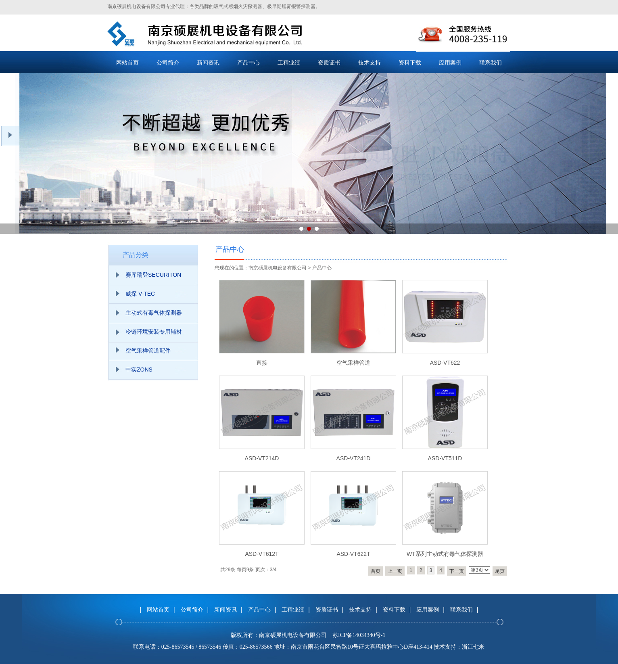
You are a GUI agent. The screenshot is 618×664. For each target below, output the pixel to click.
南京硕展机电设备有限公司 (277, 268)
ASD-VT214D (262, 458)
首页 (375, 571)
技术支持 (369, 62)
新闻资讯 (208, 62)
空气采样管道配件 (148, 350)
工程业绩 (289, 62)
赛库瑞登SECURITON (153, 274)
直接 (261, 362)
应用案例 (450, 62)
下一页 (456, 571)
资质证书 (329, 62)
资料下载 (410, 62)
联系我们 (490, 62)
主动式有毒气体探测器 (153, 312)
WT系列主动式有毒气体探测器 (445, 554)
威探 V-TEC (140, 293)
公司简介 (168, 62)
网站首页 (127, 62)
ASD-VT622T (353, 554)
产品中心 (248, 62)
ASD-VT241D (353, 458)
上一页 (395, 571)
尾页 (500, 571)
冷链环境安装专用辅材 (153, 331)
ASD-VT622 (445, 362)
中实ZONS (138, 369)
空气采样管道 (353, 362)
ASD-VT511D (445, 458)
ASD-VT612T (261, 554)
